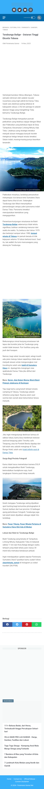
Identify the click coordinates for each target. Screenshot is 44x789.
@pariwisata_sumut (11, 563)
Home (9, 779)
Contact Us (18, 779)
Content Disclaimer (22, 782)
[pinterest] (27, 624)
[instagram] (30, 10)
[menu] (4, 18)
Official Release (29, 779)
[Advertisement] (22, 70)
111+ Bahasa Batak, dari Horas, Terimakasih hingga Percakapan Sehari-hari (21, 729)
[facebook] (13, 10)
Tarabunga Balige (10, 224)
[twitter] (19, 10)
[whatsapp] (36, 624)
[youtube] (24, 10)
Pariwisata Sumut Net (25, 785)
